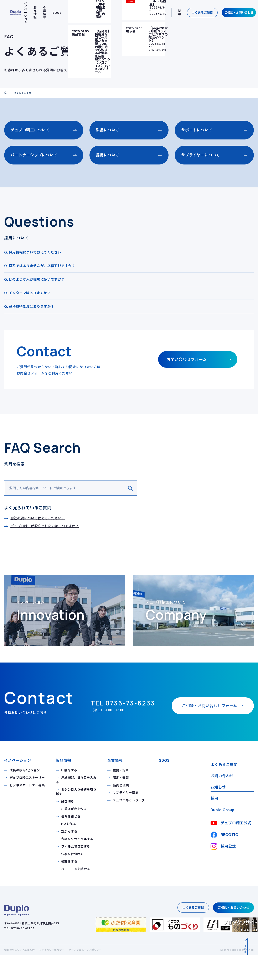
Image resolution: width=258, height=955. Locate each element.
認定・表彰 (121, 778)
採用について (107, 154)
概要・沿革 (121, 770)
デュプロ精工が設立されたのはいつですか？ (44, 526)
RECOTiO (224, 834)
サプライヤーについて (200, 154)
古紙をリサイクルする (77, 839)
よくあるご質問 (202, 12)
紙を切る (67, 801)
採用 (179, 12)
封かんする (69, 831)
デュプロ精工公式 (231, 823)
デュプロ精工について (30, 129)
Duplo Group (222, 809)
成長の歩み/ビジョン (25, 770)
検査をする (69, 861)
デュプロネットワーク (129, 800)
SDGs (57, 12)
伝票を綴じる (70, 816)
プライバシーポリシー (51, 950)
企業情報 (44, 12)
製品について (107, 129)
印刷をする (69, 770)
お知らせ (218, 786)
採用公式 (223, 846)
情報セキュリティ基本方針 (19, 950)
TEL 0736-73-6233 (19, 928)
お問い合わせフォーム (186, 359)
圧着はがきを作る (74, 809)
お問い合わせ (222, 775)
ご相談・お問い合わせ (238, 12)
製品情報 (35, 12)
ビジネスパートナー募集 (27, 785)
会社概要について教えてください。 (37, 518)
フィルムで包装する (75, 846)
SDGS (164, 760)
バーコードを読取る (75, 869)
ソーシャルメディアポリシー (85, 950)
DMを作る (68, 824)
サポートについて (196, 129)
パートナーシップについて (34, 154)
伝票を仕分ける (72, 854)
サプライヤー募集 (125, 793)
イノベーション (17, 760)
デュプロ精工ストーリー (27, 778)
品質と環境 (121, 785)
